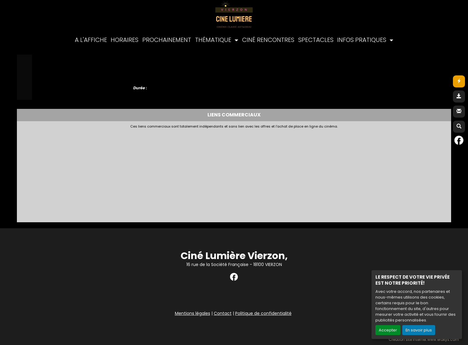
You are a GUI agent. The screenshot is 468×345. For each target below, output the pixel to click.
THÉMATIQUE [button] (214, 40)
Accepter (388, 330)
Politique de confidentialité (263, 313)
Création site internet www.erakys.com (424, 339)
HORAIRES (124, 40)
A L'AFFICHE (91, 40)
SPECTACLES (316, 40)
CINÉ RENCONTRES (268, 40)
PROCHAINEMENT (166, 40)
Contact (223, 313)
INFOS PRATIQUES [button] (362, 40)
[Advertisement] (166, 173)
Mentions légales (192, 313)
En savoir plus (419, 330)
